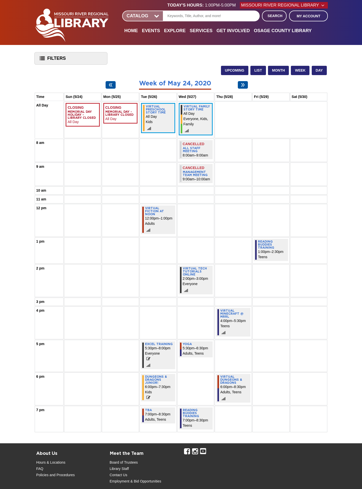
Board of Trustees (124, 462)
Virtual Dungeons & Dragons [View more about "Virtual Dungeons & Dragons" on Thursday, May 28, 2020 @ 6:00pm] (231, 379)
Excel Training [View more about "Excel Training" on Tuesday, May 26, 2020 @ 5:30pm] (159, 344)
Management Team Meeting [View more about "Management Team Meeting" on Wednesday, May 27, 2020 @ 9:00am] (195, 174)
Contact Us (118, 475)
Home (131, 30)
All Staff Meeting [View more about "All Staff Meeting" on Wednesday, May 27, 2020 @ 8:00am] (191, 150)
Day (319, 70)
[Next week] (243, 85)
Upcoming (234, 70)
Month (278, 70)
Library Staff (119, 469)
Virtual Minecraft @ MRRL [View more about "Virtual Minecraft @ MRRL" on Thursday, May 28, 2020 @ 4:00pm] (232, 313)
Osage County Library (283, 30)
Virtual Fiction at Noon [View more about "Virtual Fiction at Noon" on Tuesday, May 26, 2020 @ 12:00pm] (154, 211)
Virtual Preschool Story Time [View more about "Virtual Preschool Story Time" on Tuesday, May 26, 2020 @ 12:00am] (156, 109)
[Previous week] (111, 85)
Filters (51, 60)
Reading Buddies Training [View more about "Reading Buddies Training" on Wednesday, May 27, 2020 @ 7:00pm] (191, 413)
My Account (308, 16)
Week (300, 70)
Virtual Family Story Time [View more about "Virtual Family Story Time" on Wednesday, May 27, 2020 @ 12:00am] (197, 108)
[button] (203, 5)
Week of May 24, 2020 (175, 83)
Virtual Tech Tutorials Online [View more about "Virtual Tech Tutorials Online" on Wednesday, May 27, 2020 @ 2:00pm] (195, 271)
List (258, 70)
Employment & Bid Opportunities (135, 481)
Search (274, 16)
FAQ (39, 469)
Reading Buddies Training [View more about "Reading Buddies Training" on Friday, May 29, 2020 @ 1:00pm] (266, 244)
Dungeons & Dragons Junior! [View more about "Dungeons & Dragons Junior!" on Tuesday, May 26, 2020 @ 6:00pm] (156, 379)
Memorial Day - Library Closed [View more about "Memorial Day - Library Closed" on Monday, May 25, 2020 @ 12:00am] (119, 113)
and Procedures (62, 475)
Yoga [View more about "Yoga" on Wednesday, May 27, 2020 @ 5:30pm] (187, 344)
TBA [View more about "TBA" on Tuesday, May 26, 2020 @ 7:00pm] (148, 410)
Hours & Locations (50, 462)
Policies (42, 475)
